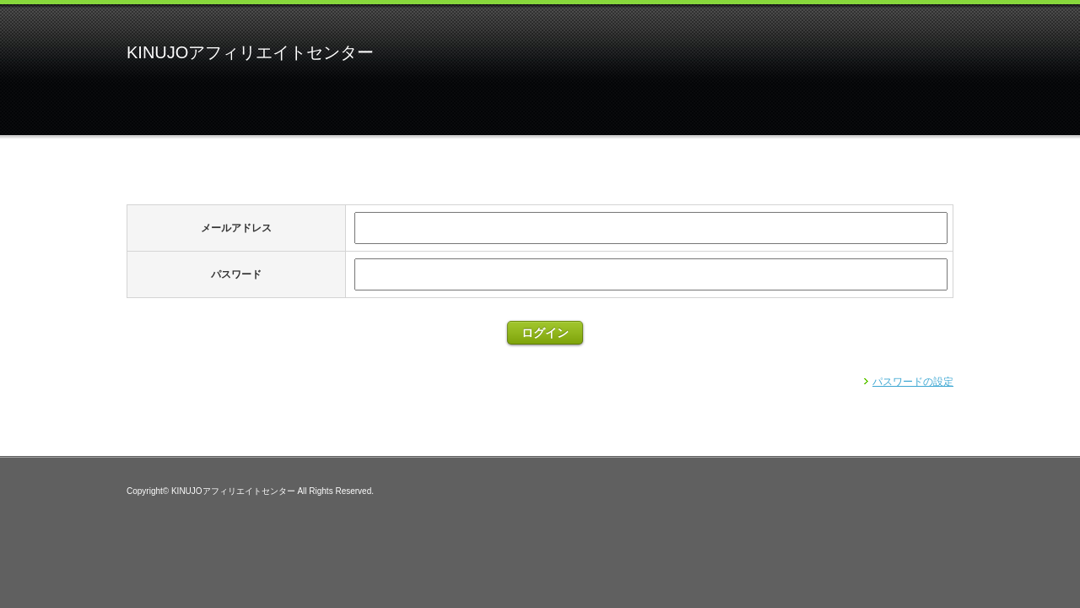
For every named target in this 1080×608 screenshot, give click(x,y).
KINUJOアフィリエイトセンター (250, 52)
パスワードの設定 (912, 382)
